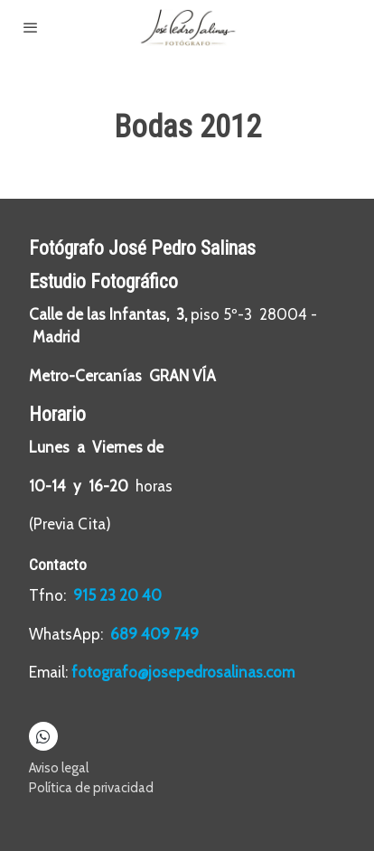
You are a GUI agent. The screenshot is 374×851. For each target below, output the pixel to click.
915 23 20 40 (119, 595)
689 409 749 (154, 634)
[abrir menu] (30, 27)
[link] (187, 27)
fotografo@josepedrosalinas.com (183, 672)
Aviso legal (59, 768)
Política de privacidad (91, 788)
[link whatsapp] (43, 735)
